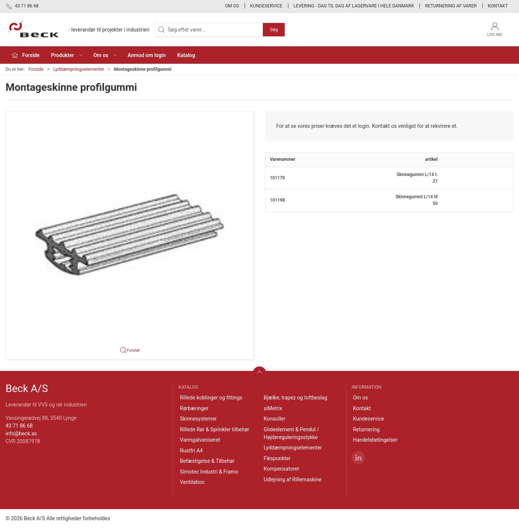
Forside (36, 69)
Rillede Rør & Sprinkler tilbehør (214, 429)
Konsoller (274, 419)
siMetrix (273, 408)
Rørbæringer (194, 408)
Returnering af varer (450, 6)
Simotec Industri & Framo (209, 472)
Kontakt (498, 6)
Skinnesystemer (198, 419)
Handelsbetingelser (375, 440)
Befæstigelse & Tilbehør (207, 461)
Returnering (366, 429)
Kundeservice (266, 6)
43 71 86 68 (19, 426)
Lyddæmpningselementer (78, 69)
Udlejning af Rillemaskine (292, 479)
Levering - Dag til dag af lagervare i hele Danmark (354, 6)
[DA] (77, 29)
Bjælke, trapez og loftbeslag (295, 398)
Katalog (186, 55)
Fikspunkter (277, 458)
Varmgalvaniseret (200, 440)
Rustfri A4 (191, 451)
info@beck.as (21, 433)
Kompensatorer (281, 469)
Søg (274, 29)
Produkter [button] (67, 55)
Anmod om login (147, 55)
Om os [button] (105, 55)
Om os (232, 6)
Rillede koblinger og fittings (211, 398)
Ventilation (192, 482)
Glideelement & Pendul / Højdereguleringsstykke (291, 433)
